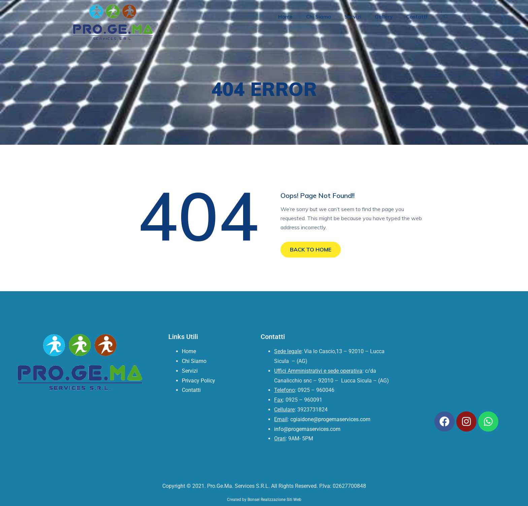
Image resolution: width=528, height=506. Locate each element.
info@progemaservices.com (307, 429)
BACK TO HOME (310, 249)
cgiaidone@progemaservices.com (330, 419)
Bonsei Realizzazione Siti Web (274, 499)
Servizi (352, 16)
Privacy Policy (198, 380)
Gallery (384, 16)
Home (285, 16)
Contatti (416, 16)
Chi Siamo (318, 16)
